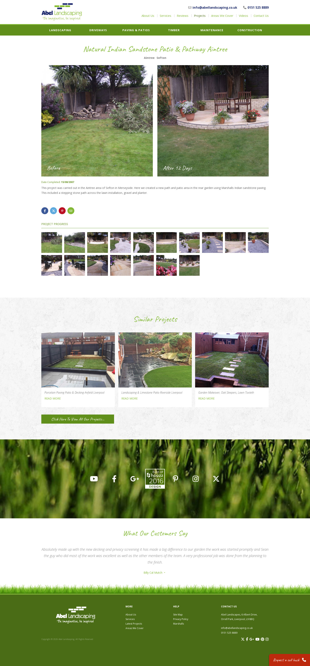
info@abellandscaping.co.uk (212, 7)
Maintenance (211, 30)
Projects (200, 15)
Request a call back (289, 660)
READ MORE (52, 398)
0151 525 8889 (256, 7)
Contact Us (261, 15)
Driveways (98, 30)
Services (165, 15)
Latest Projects (134, 623)
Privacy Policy (180, 619)
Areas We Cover (222, 15)
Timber (174, 30)
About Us (148, 15)
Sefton (161, 57)
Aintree (149, 57)
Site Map (178, 614)
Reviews (182, 15)
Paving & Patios (136, 30)
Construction (249, 30)
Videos (243, 15)
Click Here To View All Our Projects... (77, 419)
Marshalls (178, 623)
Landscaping (60, 30)
